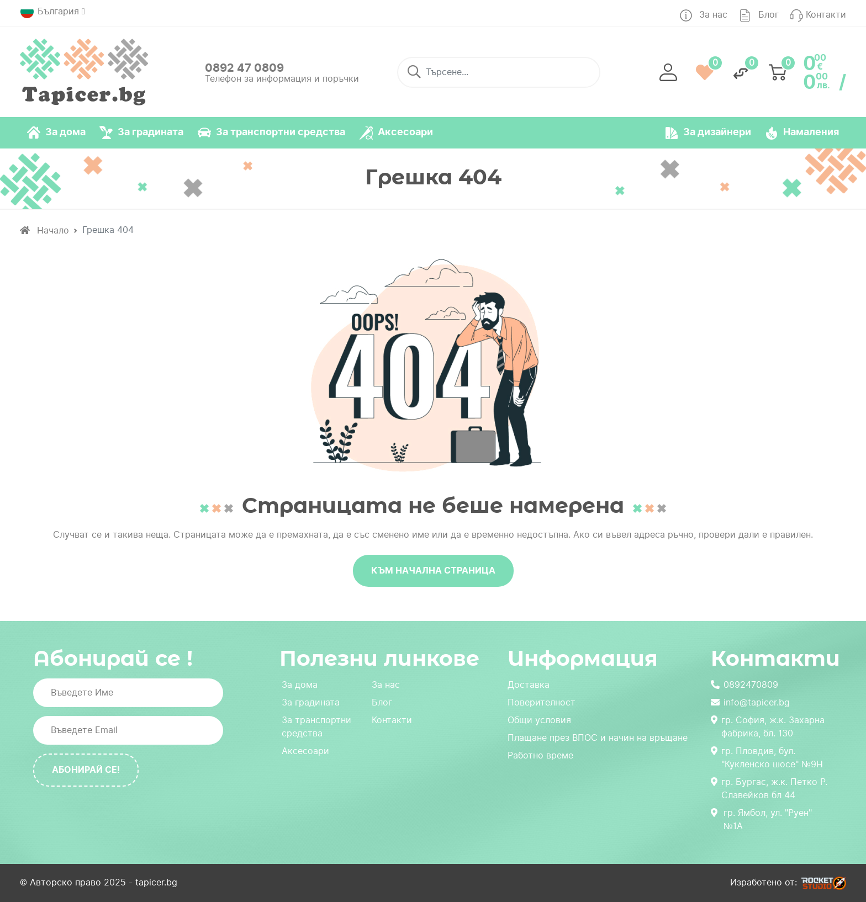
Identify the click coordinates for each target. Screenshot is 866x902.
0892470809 (744, 684)
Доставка (529, 684)
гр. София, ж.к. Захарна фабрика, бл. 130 (768, 727)
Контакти (392, 720)
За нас (386, 684)
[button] (668, 72)
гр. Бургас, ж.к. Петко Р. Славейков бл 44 (769, 789)
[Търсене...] (498, 72)
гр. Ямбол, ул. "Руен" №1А (761, 819)
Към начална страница (433, 570)
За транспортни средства (316, 727)
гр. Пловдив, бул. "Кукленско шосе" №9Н (767, 758)
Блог (382, 702)
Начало (44, 230)
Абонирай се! (86, 770)
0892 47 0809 (244, 68)
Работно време (540, 755)
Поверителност (541, 702)
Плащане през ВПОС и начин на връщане (598, 737)
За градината (311, 702)
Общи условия (539, 720)
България (49, 11)
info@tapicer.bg (750, 702)
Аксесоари (305, 751)
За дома (300, 684)
